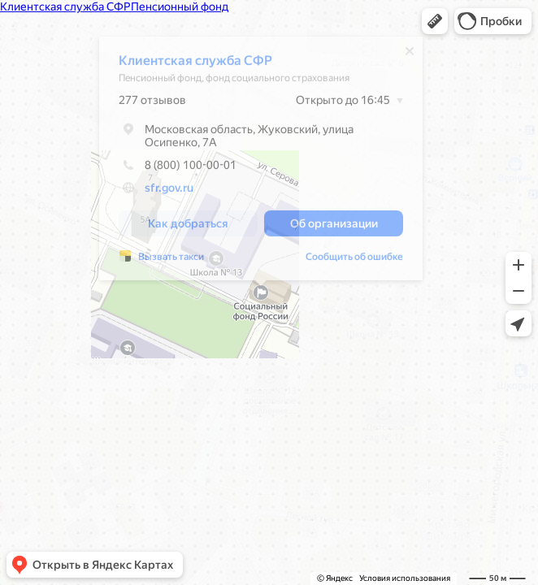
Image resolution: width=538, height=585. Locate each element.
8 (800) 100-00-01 (177, 169)
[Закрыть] (409, 55)
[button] (435, 21)
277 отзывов (152, 104)
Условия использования (404, 578)
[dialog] (261, 162)
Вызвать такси (171, 260)
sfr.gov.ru (169, 191)
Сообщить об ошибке (354, 260)
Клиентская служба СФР (195, 64)
